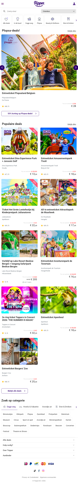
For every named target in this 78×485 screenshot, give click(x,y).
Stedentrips (34, 426)
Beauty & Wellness (52, 19)
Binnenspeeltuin (55, 420)
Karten (68, 420)
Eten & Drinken (68, 19)
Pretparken (53, 414)
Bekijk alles (72, 31)
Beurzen (59, 426)
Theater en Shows (20, 431)
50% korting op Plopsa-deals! (22, 113)
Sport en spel (28, 420)
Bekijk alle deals (16, 391)
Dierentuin (65, 414)
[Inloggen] (74, 3)
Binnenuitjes (8, 414)
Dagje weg (29, 19)
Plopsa (39, 19)
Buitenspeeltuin (20, 426)
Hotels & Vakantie (28, 406)
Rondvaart (47, 426)
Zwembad (41, 414)
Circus (16, 420)
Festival (6, 431)
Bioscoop (6, 426)
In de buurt (17, 19)
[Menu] (2, 4)
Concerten (70, 426)
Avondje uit (47, 407)
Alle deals (6, 19)
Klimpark (20, 414)
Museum (6, 420)
